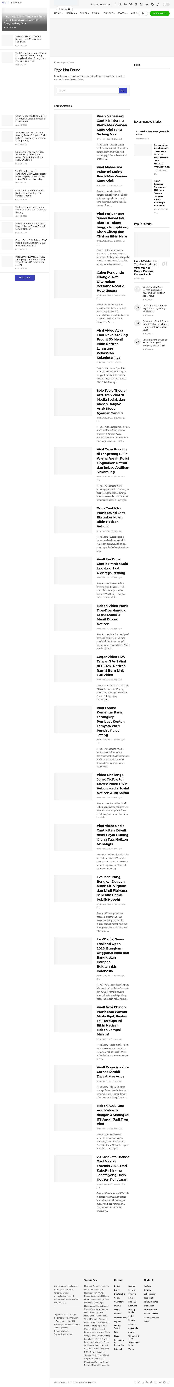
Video (131, 1349)
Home (57, 13)
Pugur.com (59, 1317)
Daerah (117, 1305)
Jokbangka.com (61, 1327)
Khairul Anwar (106, 241)
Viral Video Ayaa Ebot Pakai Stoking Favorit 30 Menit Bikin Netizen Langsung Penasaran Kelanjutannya (30, 136)
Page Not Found (67, 63)
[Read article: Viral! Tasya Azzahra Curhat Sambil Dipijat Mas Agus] (73, 1078)
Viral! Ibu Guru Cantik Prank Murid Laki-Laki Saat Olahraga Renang (30, 210)
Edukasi (117, 1313)
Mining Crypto (90, 1362)
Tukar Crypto (97, 1358)
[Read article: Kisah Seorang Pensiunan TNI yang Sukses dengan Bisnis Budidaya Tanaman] (143, 185)
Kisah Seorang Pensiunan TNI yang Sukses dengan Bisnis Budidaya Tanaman (160, 193)
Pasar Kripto (89, 1332)
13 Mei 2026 (112, 1129)
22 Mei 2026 (112, 362)
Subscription (150, 1294)
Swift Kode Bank (92, 1309)
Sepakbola (133, 1328)
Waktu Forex (90, 1325)
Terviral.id (70, 1321)
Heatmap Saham (91, 1286)
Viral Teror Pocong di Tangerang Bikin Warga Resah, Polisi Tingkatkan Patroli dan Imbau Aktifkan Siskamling (31, 175)
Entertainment (120, 1317)
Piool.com (60, 1321)
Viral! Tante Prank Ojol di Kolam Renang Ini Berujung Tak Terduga (155, 342)
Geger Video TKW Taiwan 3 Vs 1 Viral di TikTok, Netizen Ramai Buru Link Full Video (31, 243)
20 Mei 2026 (112, 629)
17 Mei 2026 (119, 904)
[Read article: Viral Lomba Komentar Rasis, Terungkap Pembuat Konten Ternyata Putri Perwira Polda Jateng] (73, 719)
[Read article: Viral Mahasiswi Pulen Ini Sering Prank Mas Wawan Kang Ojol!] (73, 178)
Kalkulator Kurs (91, 1348)
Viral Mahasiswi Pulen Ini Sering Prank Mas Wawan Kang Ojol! (28, 39)
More (133, 13)
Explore (108, 13)
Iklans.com (71, 1314)
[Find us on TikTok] (158, 4)
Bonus (95, 1365)
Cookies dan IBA (151, 1317)
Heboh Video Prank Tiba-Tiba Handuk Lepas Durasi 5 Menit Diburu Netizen (30, 226)
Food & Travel (117, 1326)
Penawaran (104, 1365)
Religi (130, 1316)
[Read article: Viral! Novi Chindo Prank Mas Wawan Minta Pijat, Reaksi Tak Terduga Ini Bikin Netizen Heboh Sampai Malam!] (73, 1018)
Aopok (102, 139)
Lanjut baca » (60, 1302)
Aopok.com (65, 1382)
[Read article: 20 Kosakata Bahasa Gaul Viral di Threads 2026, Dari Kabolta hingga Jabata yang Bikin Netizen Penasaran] (73, 1168)
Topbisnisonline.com (63, 1334)
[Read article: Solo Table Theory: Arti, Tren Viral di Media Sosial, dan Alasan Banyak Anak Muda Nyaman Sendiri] (73, 402)
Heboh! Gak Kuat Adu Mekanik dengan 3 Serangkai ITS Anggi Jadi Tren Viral (113, 1115)
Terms (147, 1321)
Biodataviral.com (61, 1331)
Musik (131, 1297)
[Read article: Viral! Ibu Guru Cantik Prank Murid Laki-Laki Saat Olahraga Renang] (73, 570)
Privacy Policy (150, 1309)
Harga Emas (89, 1306)
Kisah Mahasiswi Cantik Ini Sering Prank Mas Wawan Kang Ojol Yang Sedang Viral (24, 20)
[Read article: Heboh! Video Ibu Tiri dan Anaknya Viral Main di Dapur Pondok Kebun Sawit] (152, 244)
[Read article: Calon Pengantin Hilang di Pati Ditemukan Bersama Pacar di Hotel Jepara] (73, 284)
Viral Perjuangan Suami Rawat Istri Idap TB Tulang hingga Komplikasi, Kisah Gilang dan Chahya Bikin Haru (31, 57)
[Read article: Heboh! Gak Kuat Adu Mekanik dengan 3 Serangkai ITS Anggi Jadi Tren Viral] (73, 1117)
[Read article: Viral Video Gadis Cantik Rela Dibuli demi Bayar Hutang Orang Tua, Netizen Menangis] (73, 837)
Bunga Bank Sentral (93, 1296)
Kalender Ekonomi (98, 1319)
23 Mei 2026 (119, 241)
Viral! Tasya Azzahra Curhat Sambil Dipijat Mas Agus (113, 1071)
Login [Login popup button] (94, 4)
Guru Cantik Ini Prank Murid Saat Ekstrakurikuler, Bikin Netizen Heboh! (29, 193)
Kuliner (131, 1286)
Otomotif (132, 1305)
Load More (24, 278)
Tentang (147, 1286)
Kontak (147, 1290)
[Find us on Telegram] (152, 4)
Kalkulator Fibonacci (99, 1335)
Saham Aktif (95, 1299)
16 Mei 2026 (112, 1081)
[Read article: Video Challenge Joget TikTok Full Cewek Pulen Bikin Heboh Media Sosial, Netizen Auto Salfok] (73, 786)
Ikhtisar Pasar (98, 1329)
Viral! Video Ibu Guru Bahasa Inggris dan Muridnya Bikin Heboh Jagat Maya (154, 291)
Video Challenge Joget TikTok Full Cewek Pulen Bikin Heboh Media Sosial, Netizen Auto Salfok (113, 784)
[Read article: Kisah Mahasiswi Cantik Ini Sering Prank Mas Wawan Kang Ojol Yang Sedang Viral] (73, 127)
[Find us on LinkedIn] (125, 4)
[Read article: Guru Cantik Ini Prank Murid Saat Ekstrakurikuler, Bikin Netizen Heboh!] (73, 519)
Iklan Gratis (149, 1297)
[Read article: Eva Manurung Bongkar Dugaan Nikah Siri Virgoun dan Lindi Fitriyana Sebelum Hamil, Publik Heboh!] (73, 888)
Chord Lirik (119, 1301)
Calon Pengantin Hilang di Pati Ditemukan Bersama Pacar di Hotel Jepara (31, 119)
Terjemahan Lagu (133, 1343)
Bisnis (95, 13)
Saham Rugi (97, 1302)
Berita (83, 13)
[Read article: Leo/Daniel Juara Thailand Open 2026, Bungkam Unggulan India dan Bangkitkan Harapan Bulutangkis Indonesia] (73, 950)
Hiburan (70, 13)
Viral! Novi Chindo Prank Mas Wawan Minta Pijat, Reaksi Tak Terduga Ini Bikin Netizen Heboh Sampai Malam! (112, 1020)
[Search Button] (70, 9)
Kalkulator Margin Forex (96, 1345)
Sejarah (131, 1324)
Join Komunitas (151, 1301)
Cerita (117, 1297)
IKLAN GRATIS (159, 13)
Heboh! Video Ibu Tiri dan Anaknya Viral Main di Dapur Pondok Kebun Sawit (145, 268)
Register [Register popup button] (105, 4)
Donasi (100, 1355)
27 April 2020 (142, 138)
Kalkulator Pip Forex (100, 1342)
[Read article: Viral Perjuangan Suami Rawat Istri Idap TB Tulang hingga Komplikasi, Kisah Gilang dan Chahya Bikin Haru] (73, 225)
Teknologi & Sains (133, 1337)
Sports (122, 13)
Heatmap (94, 1312)
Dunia (117, 1309)
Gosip (116, 1336)
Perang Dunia (131, 1310)
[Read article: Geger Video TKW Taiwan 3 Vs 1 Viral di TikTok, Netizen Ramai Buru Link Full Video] (73, 668)
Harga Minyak (102, 1306)
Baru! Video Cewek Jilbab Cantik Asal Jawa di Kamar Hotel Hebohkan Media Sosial (156, 325)
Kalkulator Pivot (91, 1338)
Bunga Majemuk (97, 1352)
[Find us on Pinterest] (136, 4)
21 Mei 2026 (119, 418)
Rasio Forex (103, 1322)
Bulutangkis (119, 1294)
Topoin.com (59, 1314)
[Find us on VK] (146, 4)
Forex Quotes (90, 1322)
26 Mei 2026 (112, 139)
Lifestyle (132, 1294)
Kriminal (118, 1349)
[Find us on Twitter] (120, 4)
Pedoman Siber (151, 1313)
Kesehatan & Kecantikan (119, 1342)
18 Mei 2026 (112, 798)
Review (131, 1320)
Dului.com (73, 1324)
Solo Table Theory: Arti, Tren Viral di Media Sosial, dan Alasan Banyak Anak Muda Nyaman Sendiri (29, 156)
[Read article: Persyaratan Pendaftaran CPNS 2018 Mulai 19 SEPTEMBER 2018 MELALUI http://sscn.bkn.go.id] (143, 150)
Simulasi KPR (90, 1355)
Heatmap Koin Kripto (93, 1292)
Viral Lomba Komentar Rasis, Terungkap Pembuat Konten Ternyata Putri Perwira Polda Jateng (30, 261)
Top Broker (103, 1362)
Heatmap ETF (97, 1289)
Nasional (132, 1301)
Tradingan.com (72, 1317)
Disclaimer (149, 1305)
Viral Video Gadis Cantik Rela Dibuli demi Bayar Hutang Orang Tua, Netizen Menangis (112, 835)
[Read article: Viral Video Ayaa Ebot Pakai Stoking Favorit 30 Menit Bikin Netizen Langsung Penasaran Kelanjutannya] (73, 342)
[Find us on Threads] (141, 4)
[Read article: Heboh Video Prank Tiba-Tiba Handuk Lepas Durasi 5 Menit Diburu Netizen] (73, 617)
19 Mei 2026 (112, 680)
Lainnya (131, 1290)
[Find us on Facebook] (115, 4)
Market (87, 1365)
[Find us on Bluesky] (130, 4)
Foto (116, 1332)
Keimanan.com (60, 1324)
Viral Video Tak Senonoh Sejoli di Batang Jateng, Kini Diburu (155, 308)
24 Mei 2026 (112, 185)
